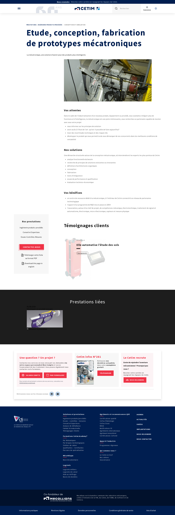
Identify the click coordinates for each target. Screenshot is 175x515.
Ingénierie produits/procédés (74, 418)
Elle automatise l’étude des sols (97, 245)
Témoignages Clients (71, 431)
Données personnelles (87, 510)
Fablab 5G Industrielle (71, 428)
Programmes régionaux (109, 445)
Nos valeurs (104, 457)
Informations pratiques (27, 383)
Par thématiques (69, 440)
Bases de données (70, 477)
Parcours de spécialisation (73, 450)
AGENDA (140, 414)
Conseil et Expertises (31, 232)
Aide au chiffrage (69, 474)
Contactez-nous (31, 247)
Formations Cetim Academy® (75, 436)
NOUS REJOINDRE (144, 434)
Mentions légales (58, 510)
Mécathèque (68, 456)
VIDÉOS (140, 424)
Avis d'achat (151, 510)
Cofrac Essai (105, 423)
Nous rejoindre (63, 2)
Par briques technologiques (74, 443)
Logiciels (67, 465)
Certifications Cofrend (108, 436)
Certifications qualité (108, 418)
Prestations (31, 25)
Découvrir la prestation (37, 329)
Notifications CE (106, 428)
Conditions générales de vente (121, 510)
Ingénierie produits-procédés (50, 25)
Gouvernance (105, 460)
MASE (102, 426)
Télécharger (105, 373)
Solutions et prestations (73, 414)
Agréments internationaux (110, 431)
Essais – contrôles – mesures (74, 421)
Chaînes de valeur (70, 445)
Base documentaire (70, 460)
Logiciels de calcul (70, 472)
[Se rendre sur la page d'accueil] (88, 8)
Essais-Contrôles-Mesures (31, 237)
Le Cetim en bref (106, 455)
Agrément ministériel (108, 433)
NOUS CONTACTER (144, 439)
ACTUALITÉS (142, 419)
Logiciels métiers (70, 469)
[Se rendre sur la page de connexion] (147, 8)
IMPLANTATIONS (143, 429)
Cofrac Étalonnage (107, 421)
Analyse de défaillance (72, 426)
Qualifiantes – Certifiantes (73, 448)
